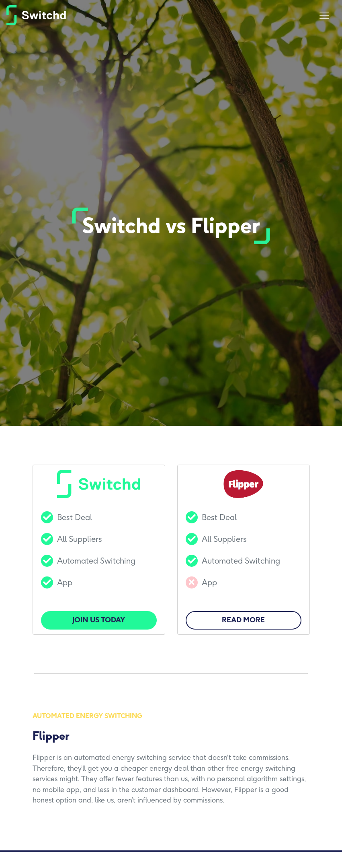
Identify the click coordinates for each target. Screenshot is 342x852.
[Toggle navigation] (324, 15)
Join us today (98, 619)
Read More (243, 619)
